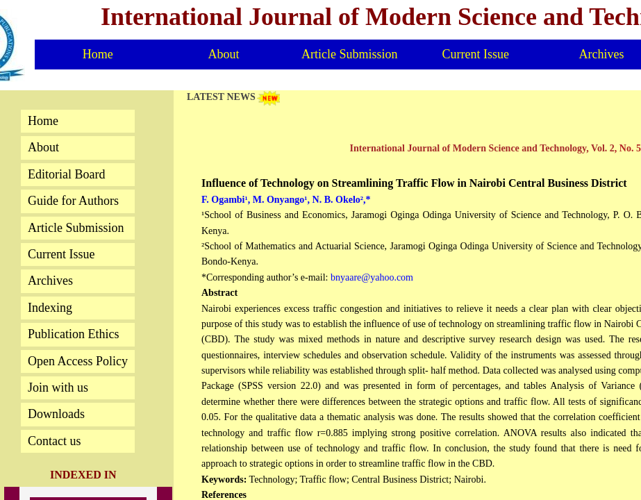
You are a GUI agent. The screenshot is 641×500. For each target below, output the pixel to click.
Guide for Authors (73, 201)
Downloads (56, 414)
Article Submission (349, 54)
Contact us (54, 441)
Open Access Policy (78, 361)
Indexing (50, 308)
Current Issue (475, 54)
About (223, 54)
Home (98, 54)
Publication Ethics (73, 334)
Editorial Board (66, 174)
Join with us (58, 387)
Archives (50, 281)
